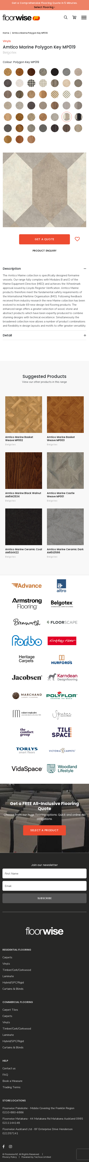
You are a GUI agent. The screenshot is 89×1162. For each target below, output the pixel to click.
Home (6, 32)
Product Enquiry (44, 250)
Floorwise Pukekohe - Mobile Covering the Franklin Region (38, 1108)
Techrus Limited (42, 1157)
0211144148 (11, 1123)
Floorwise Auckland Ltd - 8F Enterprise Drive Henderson (37, 1129)
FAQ (5, 1075)
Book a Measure (12, 1081)
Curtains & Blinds (12, 989)
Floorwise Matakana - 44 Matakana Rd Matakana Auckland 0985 (42, 1119)
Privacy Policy (9, 1157)
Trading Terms (11, 1087)
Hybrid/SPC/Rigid (13, 982)
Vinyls (6, 964)
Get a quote (44, 239)
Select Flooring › (44, 7)
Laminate (8, 976)
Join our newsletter (44, 865)
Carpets (7, 957)
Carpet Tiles (10, 1010)
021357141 (10, 1133)
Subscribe (44, 898)
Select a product (44, 830)
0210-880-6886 (13, 1112)
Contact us (9, 1068)
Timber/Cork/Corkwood (16, 970)
